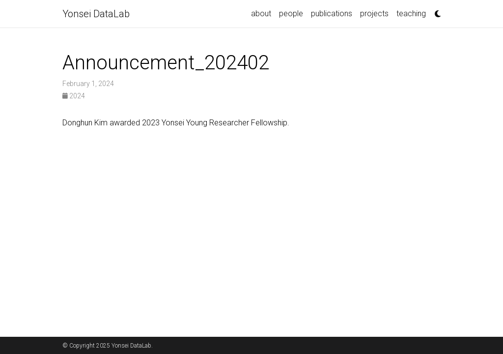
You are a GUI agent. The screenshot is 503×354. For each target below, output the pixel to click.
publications (331, 13)
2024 (73, 96)
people (291, 13)
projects (374, 13)
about (261, 13)
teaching (411, 13)
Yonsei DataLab (96, 14)
